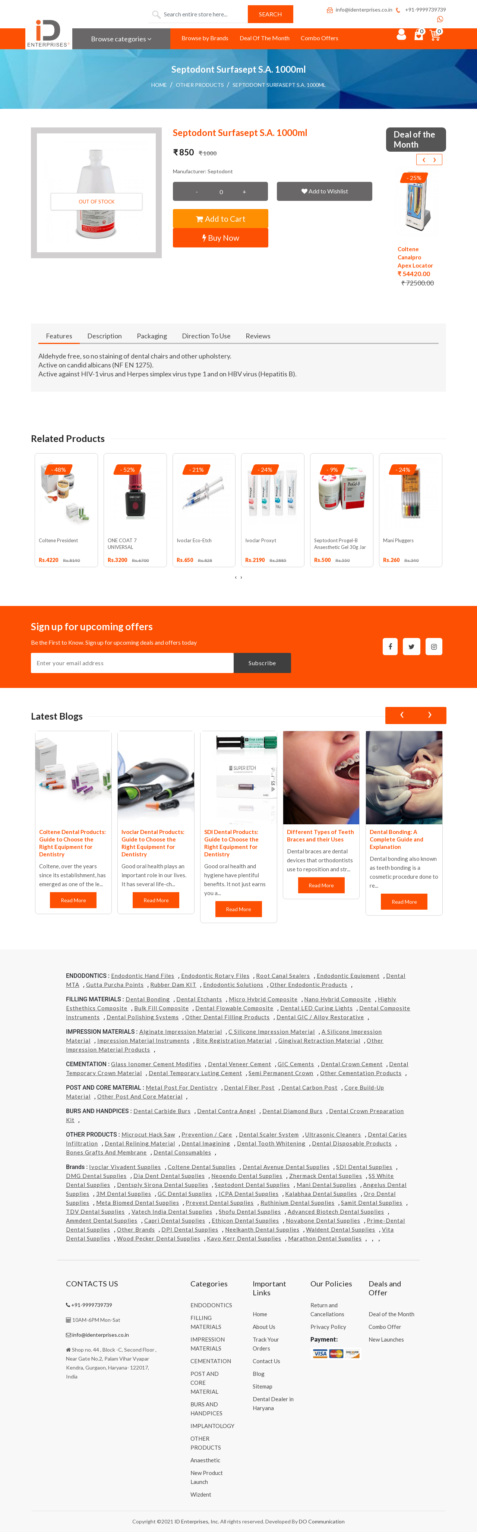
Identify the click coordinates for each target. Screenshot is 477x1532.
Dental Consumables (182, 1152)
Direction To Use (206, 336)
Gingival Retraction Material (319, 1040)
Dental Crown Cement (352, 1064)
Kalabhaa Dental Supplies (321, 1193)
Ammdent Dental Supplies (102, 1220)
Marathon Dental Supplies (325, 1238)
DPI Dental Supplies (189, 1229)
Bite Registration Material (234, 1040)
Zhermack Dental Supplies (325, 1175)
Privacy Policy (328, 1326)
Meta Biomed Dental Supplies (137, 1202)
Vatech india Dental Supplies (172, 1211)
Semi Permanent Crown (281, 1073)
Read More (73, 900)
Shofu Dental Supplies (250, 1211)
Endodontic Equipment (348, 975)
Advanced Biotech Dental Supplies (336, 1211)
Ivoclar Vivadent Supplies (125, 1166)
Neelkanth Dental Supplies (262, 1229)
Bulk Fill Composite (161, 1008)
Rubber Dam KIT (173, 984)
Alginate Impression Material (180, 1031)
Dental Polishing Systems (143, 1017)
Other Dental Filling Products (227, 1017)
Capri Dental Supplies (174, 1220)
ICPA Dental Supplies (249, 1193)
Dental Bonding (148, 999)
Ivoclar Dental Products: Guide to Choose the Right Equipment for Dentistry (152, 842)
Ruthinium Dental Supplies (297, 1202)
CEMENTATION (210, 1361)
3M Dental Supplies (123, 1193)
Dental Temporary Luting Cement (195, 1073)
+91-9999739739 (420, 9)
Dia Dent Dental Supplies (169, 1175)
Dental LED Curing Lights (316, 1008)
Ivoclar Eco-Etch (194, 540)
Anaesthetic (205, 1460)
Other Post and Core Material (140, 1096)
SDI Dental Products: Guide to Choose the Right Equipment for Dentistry (231, 842)
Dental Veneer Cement (239, 1064)
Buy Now (220, 237)
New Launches (386, 1339)
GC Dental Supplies (185, 1193)
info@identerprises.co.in (359, 9)
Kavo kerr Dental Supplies (244, 1238)
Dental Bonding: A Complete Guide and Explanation (396, 839)
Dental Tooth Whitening (271, 1143)
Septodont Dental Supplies (252, 1184)
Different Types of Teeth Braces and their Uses (320, 835)
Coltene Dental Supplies (202, 1166)
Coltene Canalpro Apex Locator (415, 257)
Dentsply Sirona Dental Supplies (162, 1184)
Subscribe (262, 662)
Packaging (152, 336)
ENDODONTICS (211, 1305)
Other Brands (136, 1229)
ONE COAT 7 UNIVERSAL (122, 543)
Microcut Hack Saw (148, 1134)
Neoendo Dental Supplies (246, 1175)
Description (104, 336)
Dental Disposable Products (352, 1143)
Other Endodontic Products (308, 984)
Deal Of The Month (265, 37)
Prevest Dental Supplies (220, 1202)
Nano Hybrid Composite (337, 999)
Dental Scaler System (269, 1134)
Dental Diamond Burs (292, 1111)
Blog (259, 1373)
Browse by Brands (204, 37)
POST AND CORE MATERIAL (204, 1382)
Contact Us (266, 1361)
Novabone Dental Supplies (323, 1220)
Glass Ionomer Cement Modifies (156, 1064)
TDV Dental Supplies (95, 1211)
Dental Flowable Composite (234, 1008)
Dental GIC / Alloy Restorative (320, 1017)
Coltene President (58, 540)
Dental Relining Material (140, 1143)
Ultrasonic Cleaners (333, 1134)
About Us (264, 1326)
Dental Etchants (199, 999)
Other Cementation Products (361, 1073)
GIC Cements (296, 1064)
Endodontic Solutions (233, 984)
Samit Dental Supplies (371, 1202)
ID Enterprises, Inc (196, 1521)
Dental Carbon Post (309, 1087)
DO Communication (322, 1521)
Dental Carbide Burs (162, 1111)
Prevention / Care (206, 1134)
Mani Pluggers (398, 540)
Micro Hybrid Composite (263, 999)
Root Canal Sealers (283, 975)
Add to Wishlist (324, 191)
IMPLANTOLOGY (212, 1425)
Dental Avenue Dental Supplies (286, 1166)
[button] (96, 192)
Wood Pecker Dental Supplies (158, 1238)
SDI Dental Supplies (364, 1166)
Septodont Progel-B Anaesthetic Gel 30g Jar (340, 543)
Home (159, 85)
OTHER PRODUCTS (200, 85)
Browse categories (121, 39)
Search (270, 14)
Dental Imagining (205, 1143)
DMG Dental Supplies (96, 1175)
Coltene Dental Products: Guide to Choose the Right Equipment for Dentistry (72, 842)
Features (59, 336)
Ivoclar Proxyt (260, 540)
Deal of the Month (391, 1314)
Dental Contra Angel (226, 1111)
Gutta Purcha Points (115, 984)
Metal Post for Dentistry (182, 1087)
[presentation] (423, 159)
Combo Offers (319, 37)
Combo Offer (385, 1326)
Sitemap (262, 1386)
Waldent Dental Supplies (340, 1229)
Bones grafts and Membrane (106, 1152)
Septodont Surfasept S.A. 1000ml (279, 85)
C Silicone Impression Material (271, 1031)
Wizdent (200, 1494)
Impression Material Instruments (143, 1040)
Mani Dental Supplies (327, 1184)
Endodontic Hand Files (142, 975)
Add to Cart (221, 218)
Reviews (258, 336)
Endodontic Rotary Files (215, 975)
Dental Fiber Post (249, 1087)
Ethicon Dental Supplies (245, 1220)
